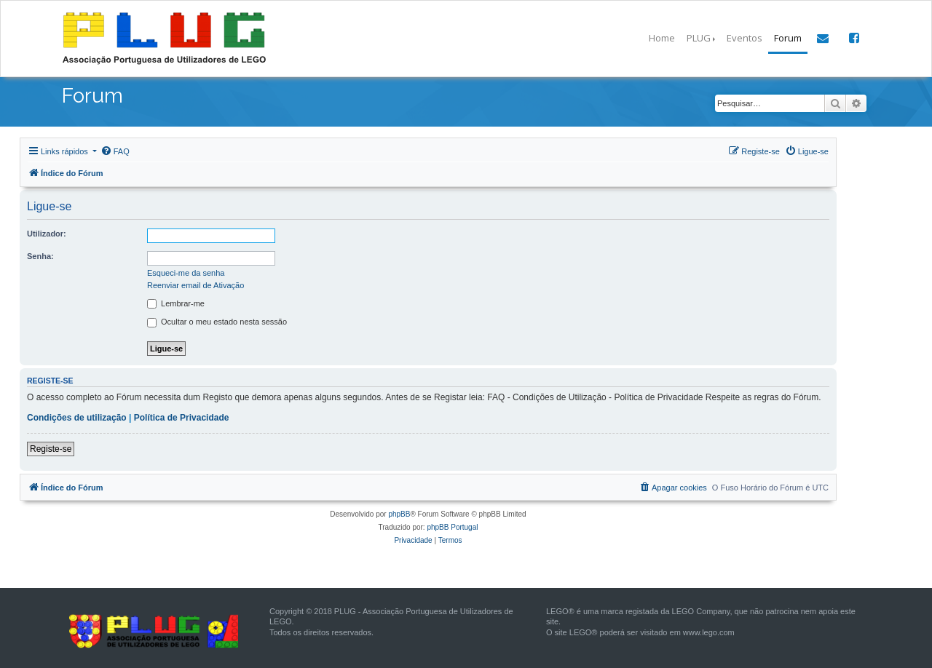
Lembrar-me (176, 304)
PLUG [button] (699, 37)
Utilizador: (46, 233)
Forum (788, 37)
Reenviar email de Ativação (195, 285)
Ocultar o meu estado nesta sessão (217, 322)
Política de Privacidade (181, 418)
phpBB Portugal (452, 527)
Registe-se (50, 449)
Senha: (40, 256)
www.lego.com (709, 632)
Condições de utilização (77, 418)
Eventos (744, 37)
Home (662, 37)
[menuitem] (115, 151)
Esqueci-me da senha (185, 273)
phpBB (399, 514)
